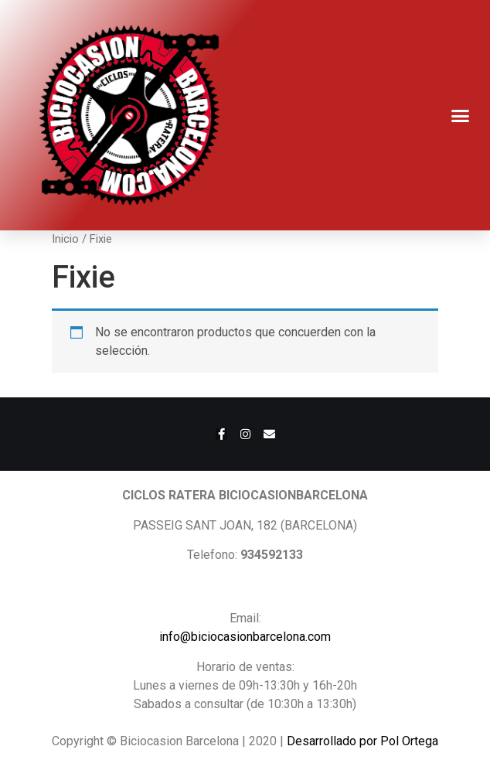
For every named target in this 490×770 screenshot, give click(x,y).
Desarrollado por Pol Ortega (362, 741)
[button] (460, 115)
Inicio (65, 239)
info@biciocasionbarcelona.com (245, 636)
